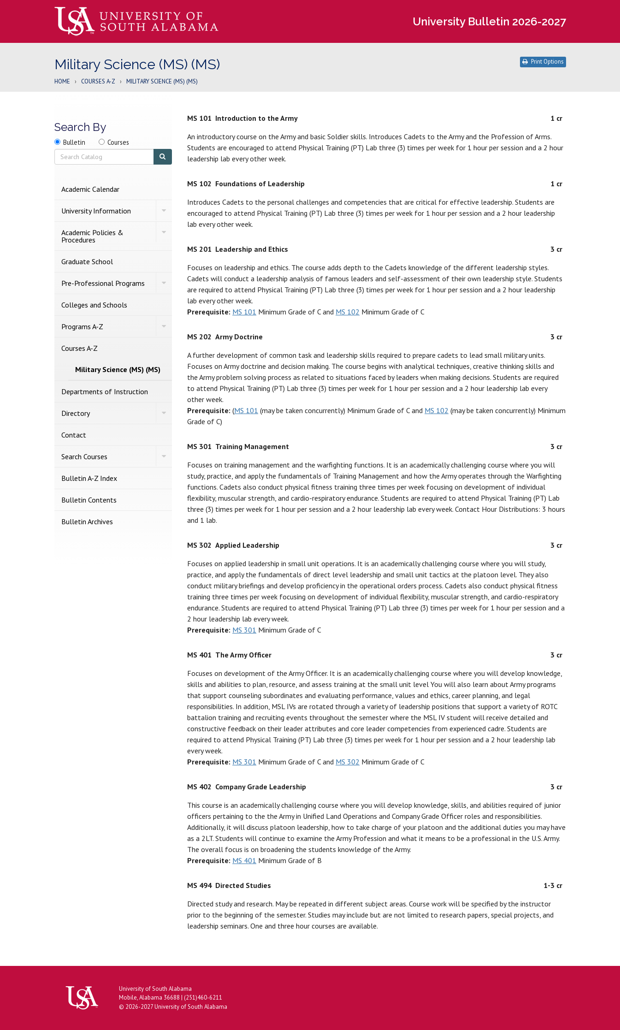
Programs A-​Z (82, 326)
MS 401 (244, 860)
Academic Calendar (90, 189)
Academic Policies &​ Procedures (92, 236)
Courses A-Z (98, 82)
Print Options (543, 61)
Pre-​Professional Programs (103, 283)
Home (62, 82)
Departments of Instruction (104, 391)
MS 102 (348, 311)
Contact (73, 434)
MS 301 (244, 629)
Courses (118, 142)
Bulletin (74, 142)
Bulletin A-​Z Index (89, 478)
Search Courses (84, 456)
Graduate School (87, 261)
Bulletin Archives (87, 521)
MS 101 (244, 311)
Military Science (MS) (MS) (117, 369)
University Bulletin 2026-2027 (489, 21)
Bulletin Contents (89, 499)
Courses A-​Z (79, 348)
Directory (75, 413)
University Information (96, 210)
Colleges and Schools (94, 304)
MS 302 (348, 761)
